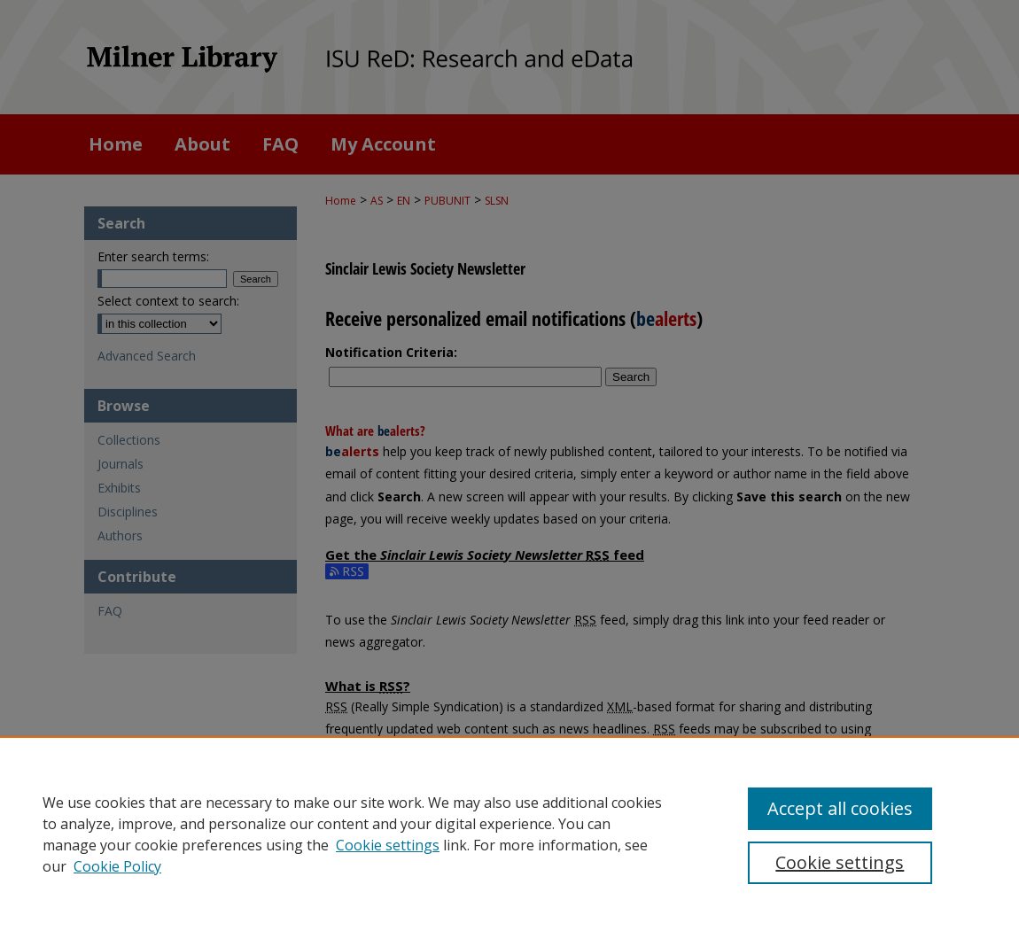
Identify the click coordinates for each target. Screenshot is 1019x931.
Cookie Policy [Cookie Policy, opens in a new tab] (117, 866)
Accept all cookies (840, 808)
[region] (509, 833)
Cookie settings (387, 845)
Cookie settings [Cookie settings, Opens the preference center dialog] (839, 862)
